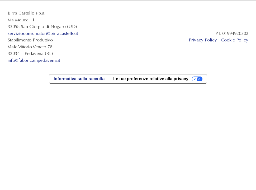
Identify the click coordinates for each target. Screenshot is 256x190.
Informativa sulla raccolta (79, 79)
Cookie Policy (234, 40)
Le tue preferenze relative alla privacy (150, 79)
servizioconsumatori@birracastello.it (43, 33)
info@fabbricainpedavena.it (34, 60)
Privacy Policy (203, 40)
